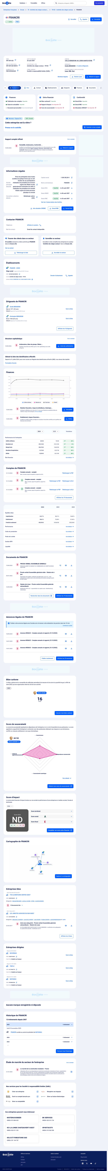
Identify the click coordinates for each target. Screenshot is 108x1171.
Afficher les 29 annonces (64, 658)
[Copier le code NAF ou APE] (50, 65)
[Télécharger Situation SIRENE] (71, 193)
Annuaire (23, 1162)
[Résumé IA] (60, 565)
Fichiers (23, 1159)
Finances (78, 88)
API (22, 1165)
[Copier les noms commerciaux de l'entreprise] (71, 182)
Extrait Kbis (67, 208)
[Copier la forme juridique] (52, 70)
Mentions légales (63, 76)
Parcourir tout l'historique (64, 1051)
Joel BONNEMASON (55, 919)
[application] (40, 387)
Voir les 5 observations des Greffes (51, 202)
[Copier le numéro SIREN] (15, 60)
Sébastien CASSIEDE (17, 919)
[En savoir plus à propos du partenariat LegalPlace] (37, 1092)
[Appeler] (84, 19)
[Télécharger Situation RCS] (71, 188)
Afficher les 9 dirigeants (65, 328)
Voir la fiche (69, 309)
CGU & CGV (66, 1169)
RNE (70, 71)
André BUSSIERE (39, 901)
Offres (43, 3)
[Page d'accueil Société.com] (6, 3)
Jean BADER (37, 919)
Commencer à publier (67, 625)
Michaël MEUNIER (17, 901)
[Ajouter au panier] (66, 148)
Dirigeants (65, 88)
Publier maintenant (47, 658)
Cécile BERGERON (70, 66)
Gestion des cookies (75, 1169)
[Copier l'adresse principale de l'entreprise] (94, 60)
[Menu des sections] (5, 88)
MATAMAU (38, 1032)
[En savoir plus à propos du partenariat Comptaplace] (37, 1101)
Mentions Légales (100, 1169)
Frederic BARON (45, 919)
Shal (73, 71)
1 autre (64, 919)
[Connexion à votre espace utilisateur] (99, 3)
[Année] (10, 806)
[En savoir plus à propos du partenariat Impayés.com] (72, 1092)
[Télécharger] (71, 565)
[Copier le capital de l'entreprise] (71, 177)
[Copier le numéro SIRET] (19, 65)
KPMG (32, 901)
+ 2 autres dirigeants (82, 66)
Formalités (34, 3)
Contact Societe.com (56, 1157)
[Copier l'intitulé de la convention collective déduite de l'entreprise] (36, 197)
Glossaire (53, 1159)
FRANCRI (13, 1032)
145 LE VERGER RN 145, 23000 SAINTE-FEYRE (78, 60)
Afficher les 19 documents (64, 497)
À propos (59, 1169)
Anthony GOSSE (26, 901)
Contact (37, 88)
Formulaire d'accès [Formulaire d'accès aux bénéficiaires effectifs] (10, 363)
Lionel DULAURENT (28, 919)
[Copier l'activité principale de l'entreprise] (37, 184)
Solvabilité (96, 19)
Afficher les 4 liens (66, 936)
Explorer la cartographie (63, 876)
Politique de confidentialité (88, 1169)
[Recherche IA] (14, 88)
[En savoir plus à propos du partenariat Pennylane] (72, 1097)
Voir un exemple (70, 139)
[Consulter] (66, 565)
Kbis (26, 88)
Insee (66, 71)
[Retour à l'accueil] (8, 1155)
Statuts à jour (76, 77)
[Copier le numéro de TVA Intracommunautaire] (17, 70)
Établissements (51, 88)
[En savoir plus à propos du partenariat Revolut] (37, 1097)
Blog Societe (84, 1157)
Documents (91, 88)
